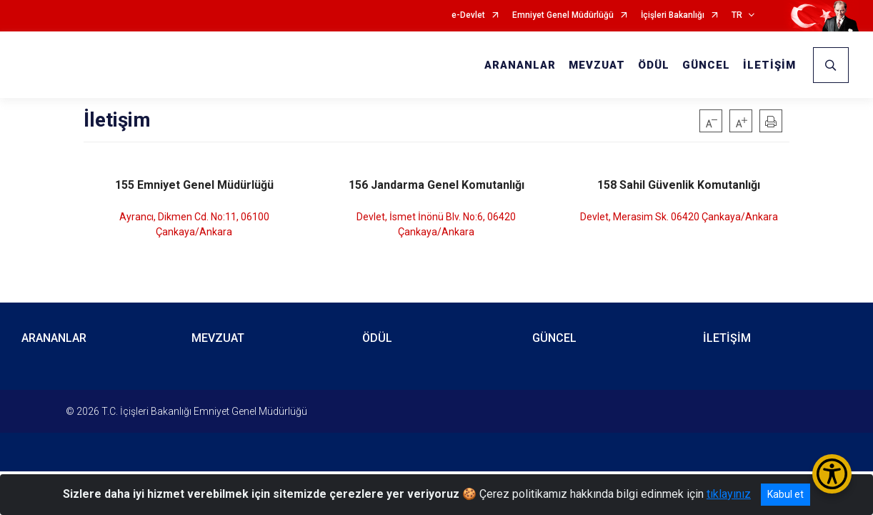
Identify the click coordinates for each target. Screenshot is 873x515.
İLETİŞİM (769, 65)
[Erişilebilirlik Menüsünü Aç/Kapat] (832, 474)
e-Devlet (468, 15)
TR (737, 15)
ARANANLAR (520, 65)
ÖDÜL (653, 65)
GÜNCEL (706, 65)
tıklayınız (729, 494)
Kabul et (785, 494)
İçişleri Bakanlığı (672, 15)
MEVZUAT (597, 65)
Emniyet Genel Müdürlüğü (563, 15)
